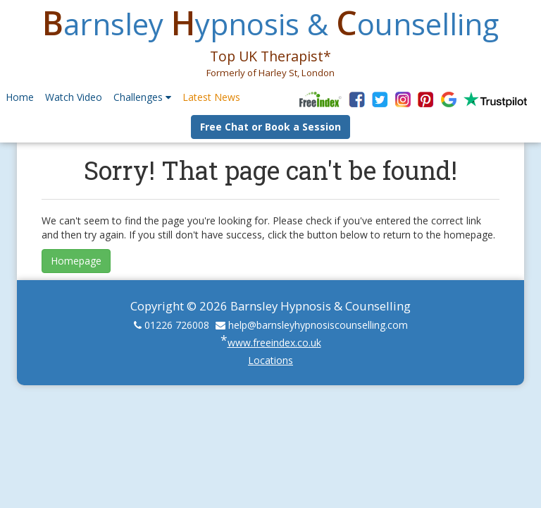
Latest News (211, 97)
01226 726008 (176, 325)
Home (20, 97)
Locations (270, 360)
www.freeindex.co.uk (274, 342)
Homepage (76, 260)
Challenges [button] (142, 97)
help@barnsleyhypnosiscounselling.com (318, 325)
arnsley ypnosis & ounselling (270, 24)
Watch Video (73, 97)
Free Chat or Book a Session (270, 126)
